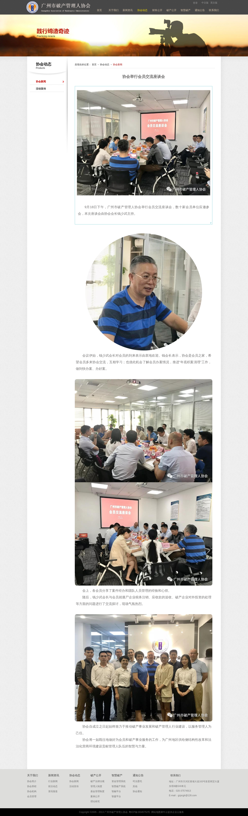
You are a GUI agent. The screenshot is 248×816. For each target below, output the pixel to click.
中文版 (205, 2)
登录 (195, 3)
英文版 (213, 2)
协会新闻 (117, 64)
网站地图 (155, 812)
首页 (99, 10)
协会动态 (104, 64)
